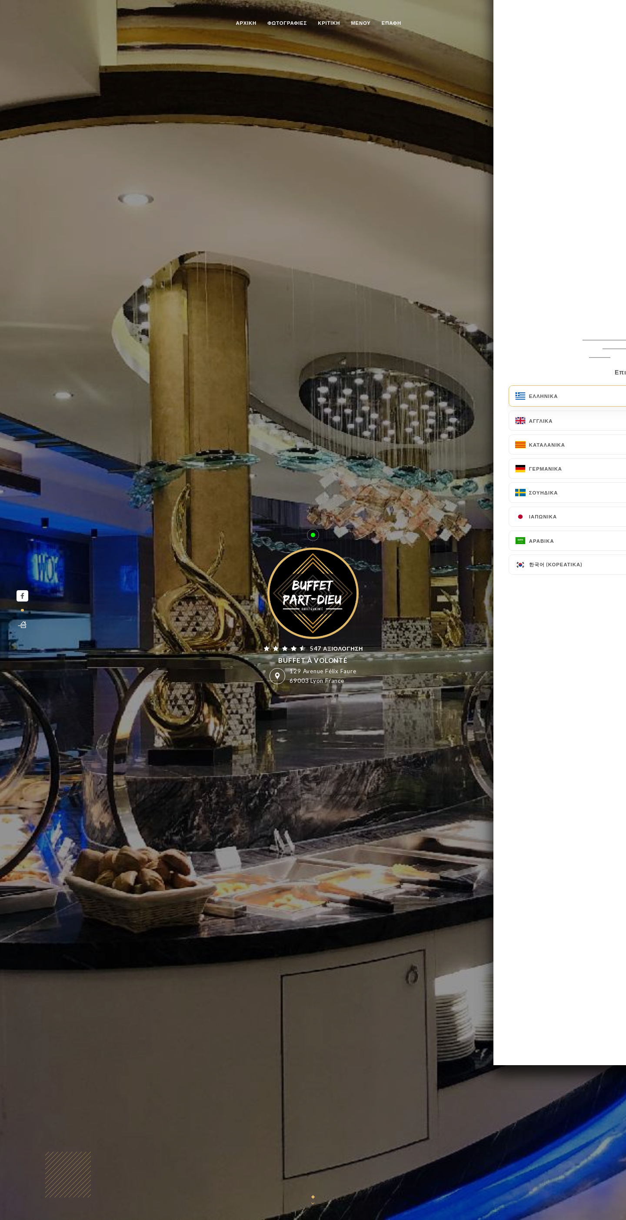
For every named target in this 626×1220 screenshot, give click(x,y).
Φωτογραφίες (287, 23)
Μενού (360, 23)
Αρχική (246, 23)
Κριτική (329, 23)
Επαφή (391, 23)
